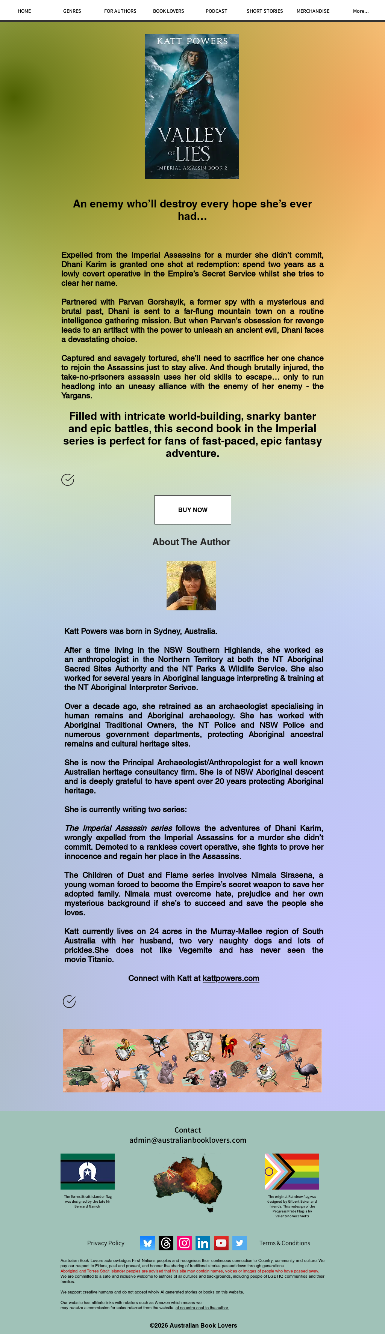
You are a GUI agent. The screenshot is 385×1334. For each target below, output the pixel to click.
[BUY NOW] (193, 509)
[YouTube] (221, 1243)
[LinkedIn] (203, 1243)
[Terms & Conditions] (284, 1242)
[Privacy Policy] (106, 1242)
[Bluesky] (147, 1243)
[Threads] (166, 1243)
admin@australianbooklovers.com (188, 1140)
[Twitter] (239, 1243)
